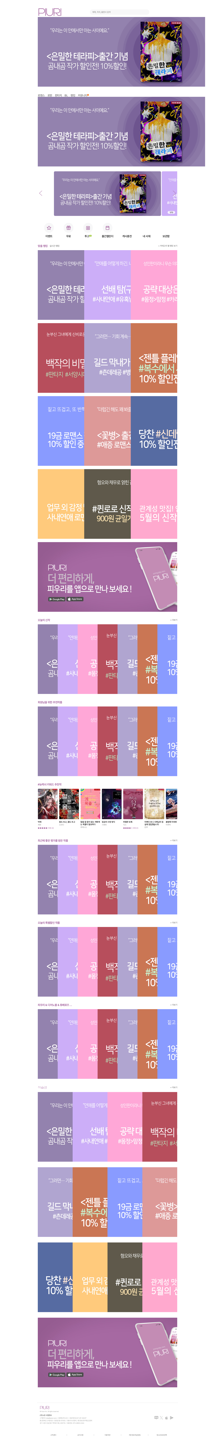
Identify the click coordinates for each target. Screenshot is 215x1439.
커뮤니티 (83, 95)
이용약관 (107, 1435)
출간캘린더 (107, 236)
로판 (50, 95)
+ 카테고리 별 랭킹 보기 (167, 246)
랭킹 (73, 95)
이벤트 (48, 236)
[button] (40, 193)
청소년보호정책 (162, 1435)
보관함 (166, 236)
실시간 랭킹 (55, 246)
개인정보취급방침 (135, 1435)
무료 (68, 236)
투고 (88, 236)
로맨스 (41, 95)
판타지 (58, 95)
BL (66, 95)
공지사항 (80, 1435)
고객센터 (53, 1435)
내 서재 (146, 236)
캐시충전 (127, 236)
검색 (146, 12)
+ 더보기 (173, 620)
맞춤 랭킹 (43, 246)
